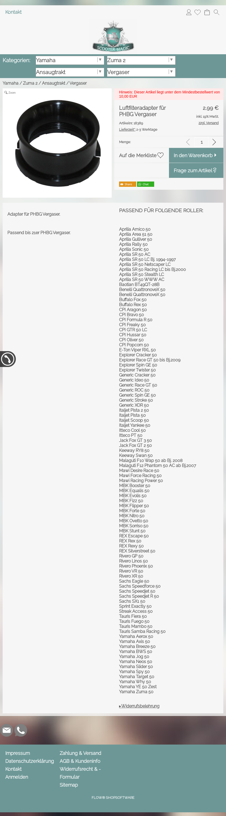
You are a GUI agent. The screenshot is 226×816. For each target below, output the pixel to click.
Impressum (17, 753)
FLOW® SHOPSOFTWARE (113, 798)
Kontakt (13, 12)
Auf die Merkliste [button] (138, 155)
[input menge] (201, 142)
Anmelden (188, 12)
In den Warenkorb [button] (193, 155)
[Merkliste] (197, 12)
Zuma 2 (30, 83)
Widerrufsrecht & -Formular (80, 773)
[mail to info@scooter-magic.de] (6, 730)
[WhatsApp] (20, 730)
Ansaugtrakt (53, 83)
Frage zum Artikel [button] (193, 170)
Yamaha (10, 83)
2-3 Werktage (138, 130)
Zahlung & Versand (80, 753)
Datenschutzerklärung (29, 761)
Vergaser (78, 83)
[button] (216, 12)
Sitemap (69, 785)
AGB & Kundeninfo (80, 761)
